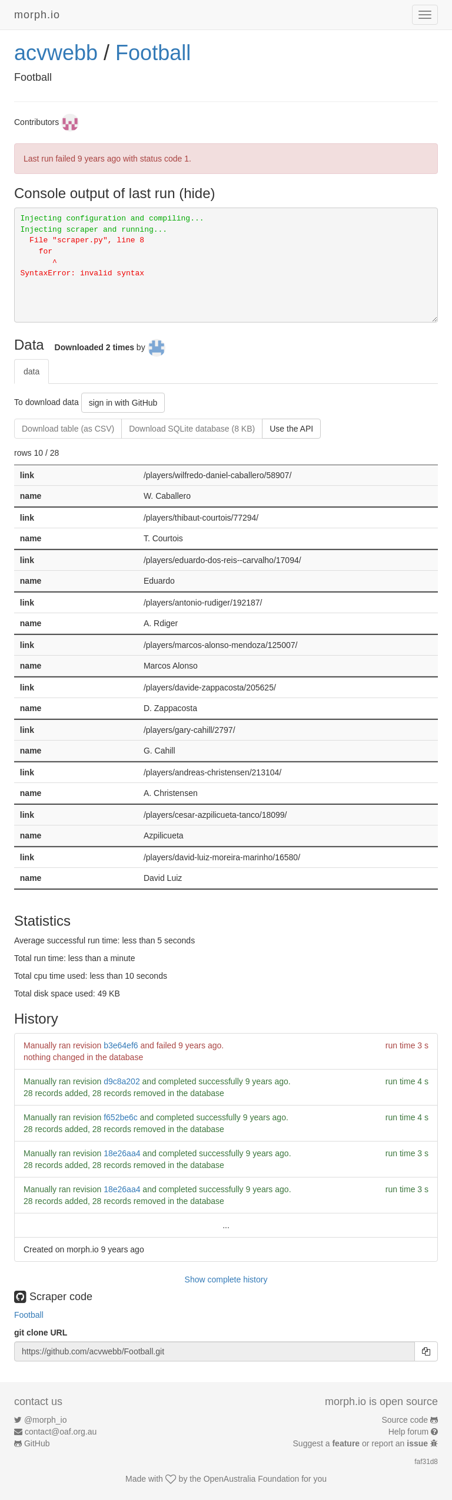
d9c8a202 (122, 1081)
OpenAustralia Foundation (252, 1478)
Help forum (408, 1431)
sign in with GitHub (123, 402)
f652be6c (121, 1117)
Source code (405, 1420)
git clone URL (40, 1332)
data (31, 371)
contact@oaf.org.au (61, 1431)
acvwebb (56, 53)
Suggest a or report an (361, 1443)
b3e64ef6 (121, 1045)
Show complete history (226, 1279)
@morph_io (45, 1420)
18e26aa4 (122, 1153)
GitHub (37, 1443)
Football (153, 53)
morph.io (37, 15)
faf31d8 (426, 1462)
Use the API (291, 428)
